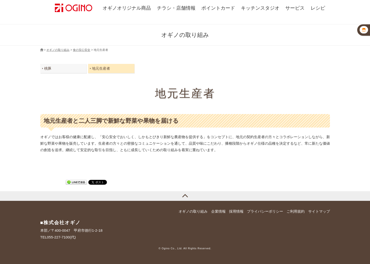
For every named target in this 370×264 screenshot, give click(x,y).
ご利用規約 (295, 211)
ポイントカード (218, 8)
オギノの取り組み (193, 211)
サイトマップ (319, 211)
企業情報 (218, 211)
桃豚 (47, 68)
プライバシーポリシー (265, 211)
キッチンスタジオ (260, 8)
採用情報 (236, 211)
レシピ (318, 8)
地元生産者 (101, 68)
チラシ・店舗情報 (176, 8)
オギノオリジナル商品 (127, 8)
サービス (295, 8)
